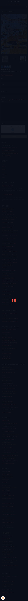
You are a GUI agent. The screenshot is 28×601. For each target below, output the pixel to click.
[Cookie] (3, 598)
